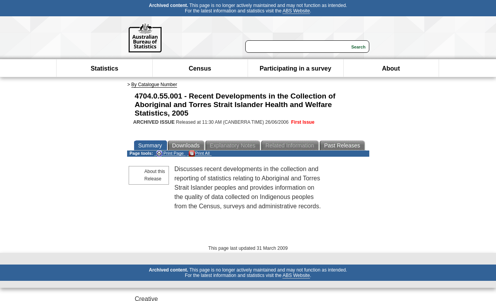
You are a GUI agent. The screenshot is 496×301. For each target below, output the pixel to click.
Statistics (104, 68)
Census (200, 68)
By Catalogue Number (154, 84)
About (391, 68)
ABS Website (296, 11)
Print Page (170, 153)
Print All (199, 153)
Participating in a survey (295, 68)
